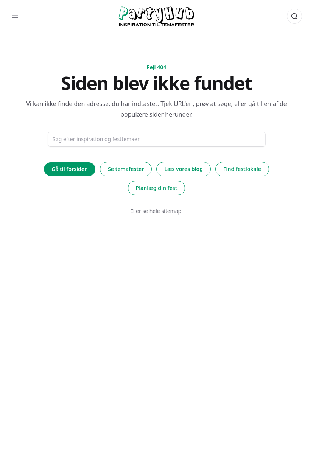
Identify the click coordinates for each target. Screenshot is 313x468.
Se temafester (126, 169)
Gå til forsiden (69, 169)
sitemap (171, 211)
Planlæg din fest (157, 187)
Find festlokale (242, 169)
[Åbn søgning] (294, 16)
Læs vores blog (183, 169)
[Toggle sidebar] (15, 16)
